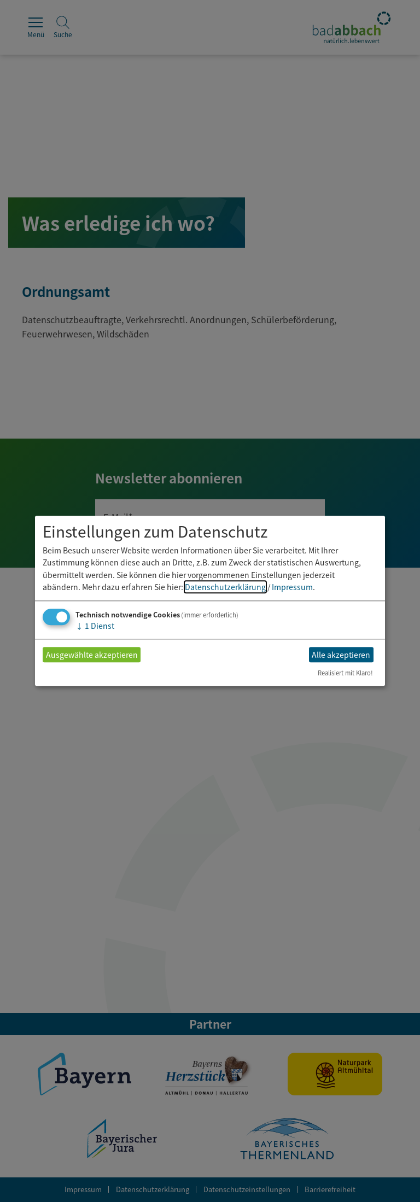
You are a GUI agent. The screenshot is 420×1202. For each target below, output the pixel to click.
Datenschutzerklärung (225, 586)
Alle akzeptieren (341, 654)
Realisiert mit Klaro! (345, 673)
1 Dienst (94, 626)
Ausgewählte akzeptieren (92, 654)
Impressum (292, 586)
